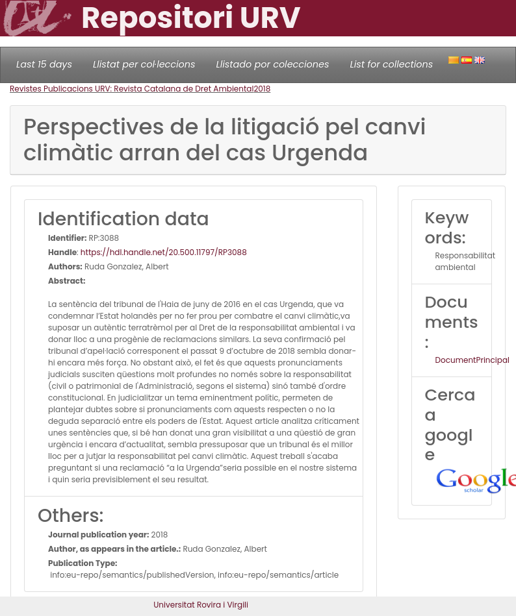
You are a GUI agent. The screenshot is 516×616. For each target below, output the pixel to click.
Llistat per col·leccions (144, 64)
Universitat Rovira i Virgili (200, 604)
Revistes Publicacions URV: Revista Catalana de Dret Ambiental (131, 88)
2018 (261, 88)
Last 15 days (44, 64)
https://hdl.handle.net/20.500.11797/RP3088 (164, 252)
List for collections (391, 64)
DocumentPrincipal (472, 359)
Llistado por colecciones (272, 64)
